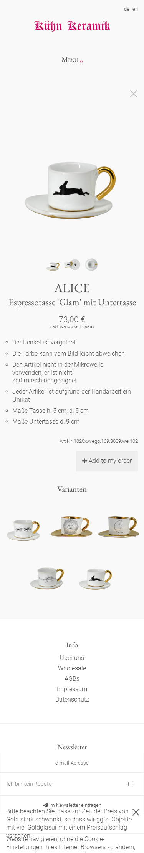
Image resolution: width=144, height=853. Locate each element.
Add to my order (107, 460)
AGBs (72, 678)
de (126, 9)
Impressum (72, 689)
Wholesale (72, 668)
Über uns (72, 658)
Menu (69, 59)
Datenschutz (72, 699)
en (135, 9)
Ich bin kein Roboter (30, 784)
